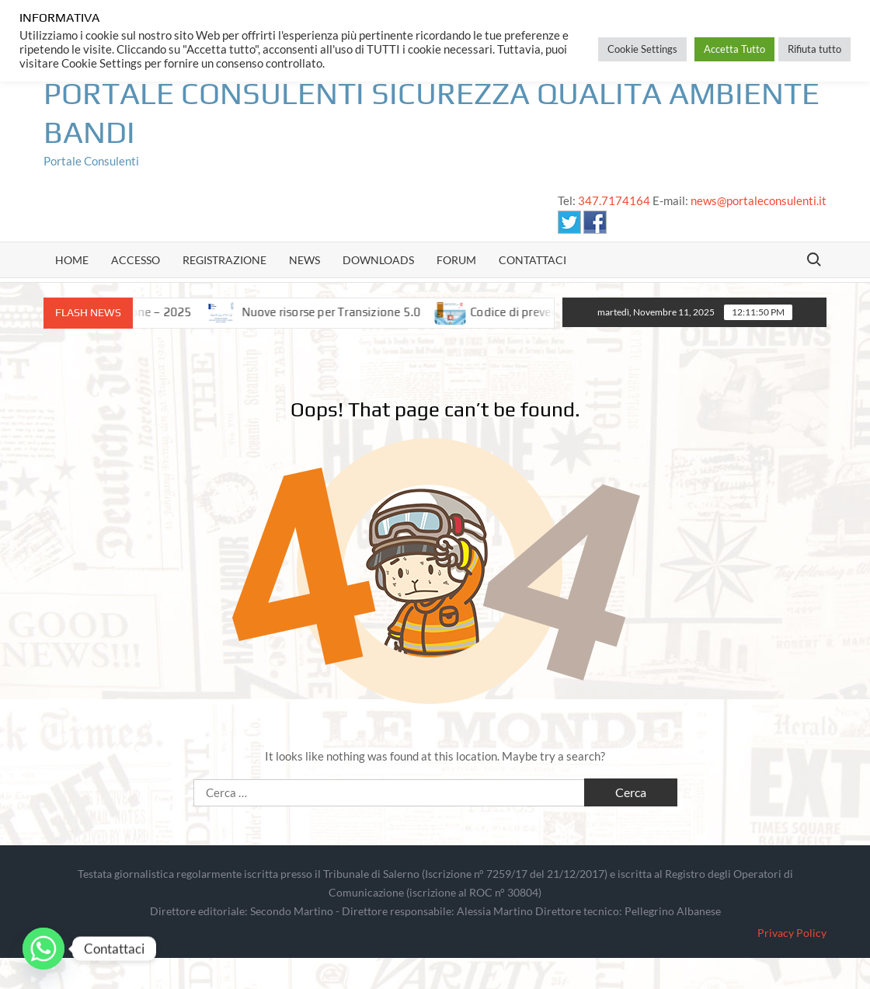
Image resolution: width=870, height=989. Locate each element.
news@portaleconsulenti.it (758, 200)
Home (72, 259)
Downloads (378, 259)
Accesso (135, 259)
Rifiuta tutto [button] (814, 49)
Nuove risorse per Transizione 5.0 (341, 312)
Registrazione (224, 259)
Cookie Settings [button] (642, 49)
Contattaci (532, 259)
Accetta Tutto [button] (734, 49)
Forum (456, 259)
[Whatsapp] (43, 949)
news (304, 259)
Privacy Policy (791, 932)
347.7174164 (614, 200)
